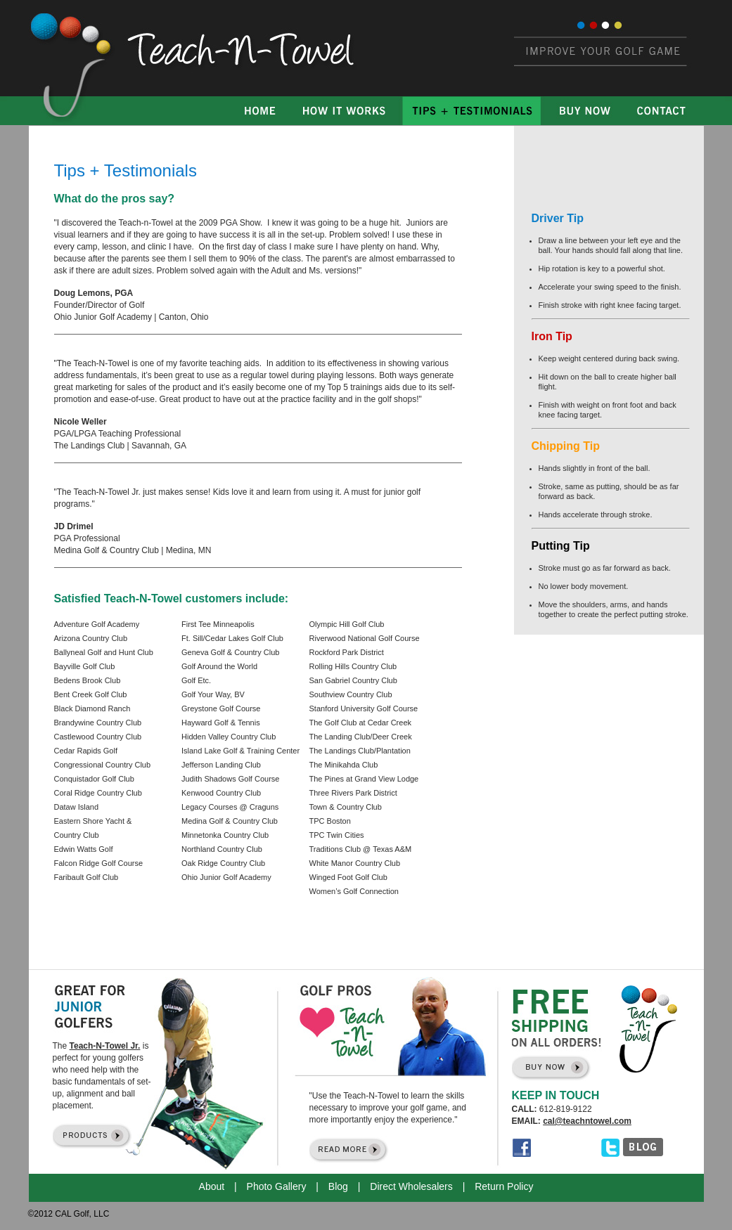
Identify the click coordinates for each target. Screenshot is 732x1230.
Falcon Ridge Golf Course (98, 863)
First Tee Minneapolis (218, 624)
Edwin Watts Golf (83, 849)
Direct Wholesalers (411, 1186)
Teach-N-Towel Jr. (105, 1046)
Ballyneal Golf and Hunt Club (103, 652)
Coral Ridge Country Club (98, 793)
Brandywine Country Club (98, 722)
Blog (338, 1186)
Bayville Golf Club (84, 666)
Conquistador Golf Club (94, 779)
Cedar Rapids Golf (86, 750)
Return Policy (504, 1186)
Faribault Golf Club (86, 877)
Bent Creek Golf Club (90, 694)
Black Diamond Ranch (92, 708)
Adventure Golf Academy (97, 624)
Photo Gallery (277, 1186)
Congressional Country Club (102, 764)
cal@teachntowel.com (587, 1121)
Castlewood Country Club (98, 736)
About (212, 1186)
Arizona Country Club (91, 638)
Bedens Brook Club (87, 680)
